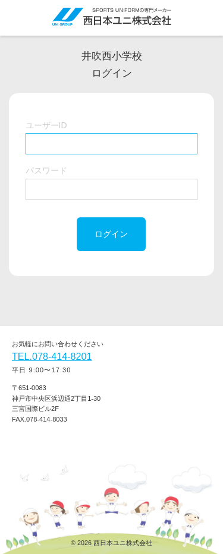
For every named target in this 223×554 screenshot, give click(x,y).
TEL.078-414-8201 (52, 356)
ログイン (111, 234)
